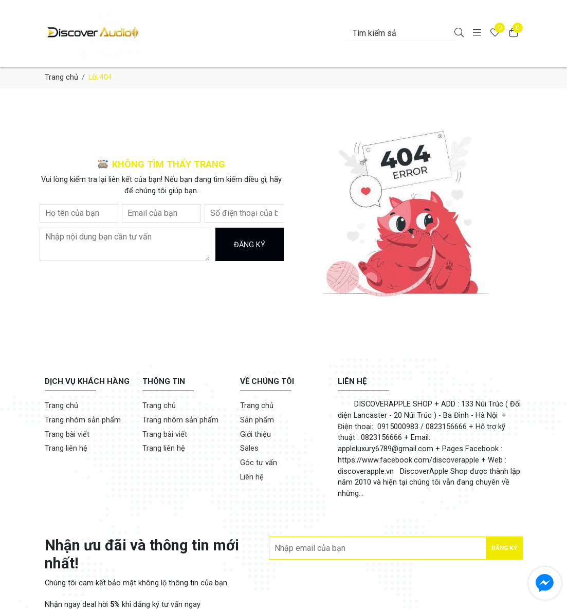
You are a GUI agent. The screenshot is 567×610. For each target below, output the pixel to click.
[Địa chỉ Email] (395, 548)
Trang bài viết (67, 434)
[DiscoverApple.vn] (116, 33)
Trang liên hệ (66, 448)
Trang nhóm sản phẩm (83, 420)
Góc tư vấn (258, 462)
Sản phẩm (257, 420)
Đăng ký (249, 245)
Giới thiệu (255, 434)
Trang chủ (61, 77)
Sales (249, 448)
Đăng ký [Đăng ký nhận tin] (504, 547)
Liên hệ (252, 477)
